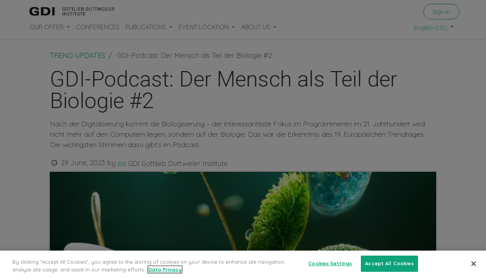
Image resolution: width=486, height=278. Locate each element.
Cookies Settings (330, 263)
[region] (243, 264)
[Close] (473, 263)
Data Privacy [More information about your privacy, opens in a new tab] (165, 269)
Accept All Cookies (389, 263)
